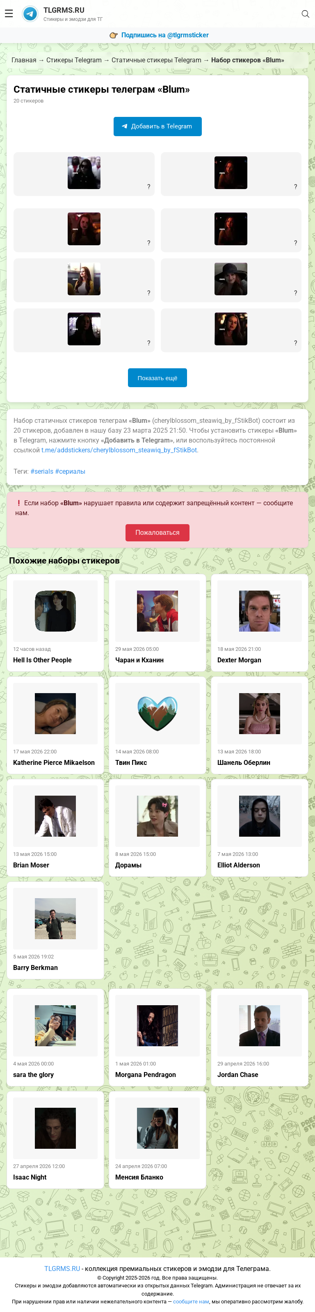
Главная (24, 60)
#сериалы (70, 471)
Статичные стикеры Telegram (156, 60)
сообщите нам (191, 1301)
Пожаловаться (157, 532)
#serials (41, 471)
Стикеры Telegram (74, 60)
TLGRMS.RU (62, 1269)
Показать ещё (158, 377)
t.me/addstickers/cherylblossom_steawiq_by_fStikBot (119, 450)
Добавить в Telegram (156, 126)
